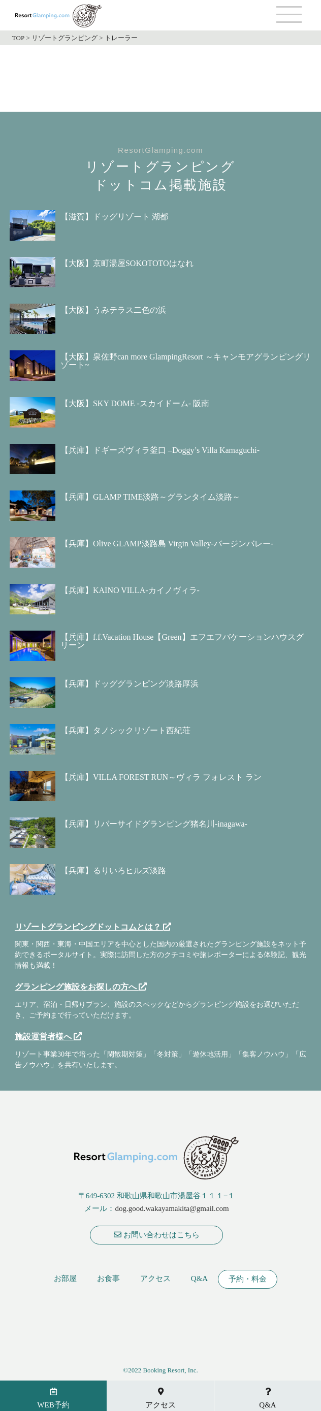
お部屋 (65, 1279)
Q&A (199, 1279)
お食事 (108, 1279)
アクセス (155, 1279)
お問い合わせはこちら (157, 1235)
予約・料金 (248, 1279)
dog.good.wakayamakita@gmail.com (172, 1208)
